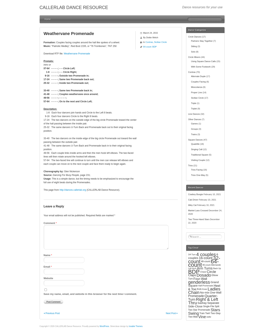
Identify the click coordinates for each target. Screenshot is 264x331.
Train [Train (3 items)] (202, 313)
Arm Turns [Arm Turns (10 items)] (204, 268)
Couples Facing (198, 82)
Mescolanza (196, 87)
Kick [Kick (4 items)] (199, 289)
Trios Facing (197, 170)
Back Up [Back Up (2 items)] (217, 268)
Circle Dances (194, 37)
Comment (50, 223)
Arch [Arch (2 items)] (194, 268)
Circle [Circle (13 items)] (211, 272)
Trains (194, 134)
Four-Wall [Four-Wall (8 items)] (200, 278)
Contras (149, 42)
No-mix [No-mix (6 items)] (204, 292)
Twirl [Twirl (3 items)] (207, 313)
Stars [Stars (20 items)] (215, 310)
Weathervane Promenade (77, 53)
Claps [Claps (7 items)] (192, 275)
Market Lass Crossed (198, 210)
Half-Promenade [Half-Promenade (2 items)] (205, 285)
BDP (154, 47)
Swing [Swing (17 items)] (193, 313)
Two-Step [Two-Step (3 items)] (215, 313)
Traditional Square (199, 155)
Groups (194, 129)
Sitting (194, 46)
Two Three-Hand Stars (198, 219)
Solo (193, 52)
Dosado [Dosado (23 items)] (204, 275)
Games (194, 123)
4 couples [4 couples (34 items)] (206, 254)
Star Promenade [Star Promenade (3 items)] (201, 310)
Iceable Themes (135, 326)
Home (48, 19)
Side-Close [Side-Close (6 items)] (195, 306)
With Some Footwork (201, 67)
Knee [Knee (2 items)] (204, 289)
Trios (190, 165)
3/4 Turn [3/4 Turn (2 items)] (192, 254)
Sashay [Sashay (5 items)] (202, 302)
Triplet (194, 108)
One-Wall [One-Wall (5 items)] (215, 292)
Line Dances (194, 114)
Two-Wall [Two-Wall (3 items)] (193, 316)
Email (48, 266)
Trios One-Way (198, 175)
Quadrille (195, 144)
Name (48, 255)
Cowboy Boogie (195, 194)
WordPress (104, 326)
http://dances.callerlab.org (73, 190)
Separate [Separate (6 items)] (213, 302)
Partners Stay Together (202, 41)
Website (48, 278)
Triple (193, 103)
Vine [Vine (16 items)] (202, 317)
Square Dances (195, 140)
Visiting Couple (198, 160)
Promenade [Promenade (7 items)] (196, 296)
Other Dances (194, 119)
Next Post (171, 313)
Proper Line (196, 92)
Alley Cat (192, 205)
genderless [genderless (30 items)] (199, 282)
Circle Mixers (194, 57)
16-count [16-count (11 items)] (205, 258)
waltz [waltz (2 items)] (209, 317)
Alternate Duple (198, 76)
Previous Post (53, 313)
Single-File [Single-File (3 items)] (208, 306)
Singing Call (196, 149)
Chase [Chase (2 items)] (203, 272)
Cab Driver (193, 200)
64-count (147, 47)
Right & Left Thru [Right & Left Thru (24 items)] (203, 301)
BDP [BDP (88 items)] (194, 272)
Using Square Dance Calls (203, 61)
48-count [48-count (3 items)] (205, 261)
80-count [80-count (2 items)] (206, 265)
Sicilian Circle (160, 42)
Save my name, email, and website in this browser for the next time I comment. (90, 294)
